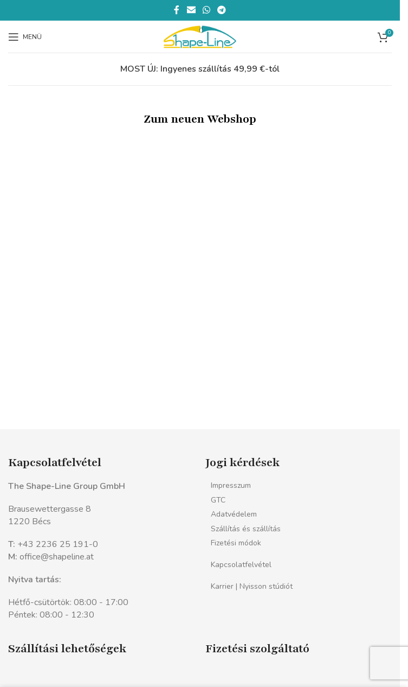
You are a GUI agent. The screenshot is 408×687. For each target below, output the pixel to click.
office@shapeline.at (57, 557)
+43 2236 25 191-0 (57, 544)
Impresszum (231, 485)
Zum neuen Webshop (200, 119)
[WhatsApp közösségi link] (206, 10)
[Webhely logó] (199, 36)
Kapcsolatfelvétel (241, 564)
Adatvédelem (234, 514)
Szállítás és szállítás (246, 529)
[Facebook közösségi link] (176, 10)
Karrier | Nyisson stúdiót (252, 586)
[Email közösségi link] (191, 10)
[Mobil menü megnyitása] (25, 37)
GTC (218, 500)
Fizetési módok (236, 543)
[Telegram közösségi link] (222, 10)
